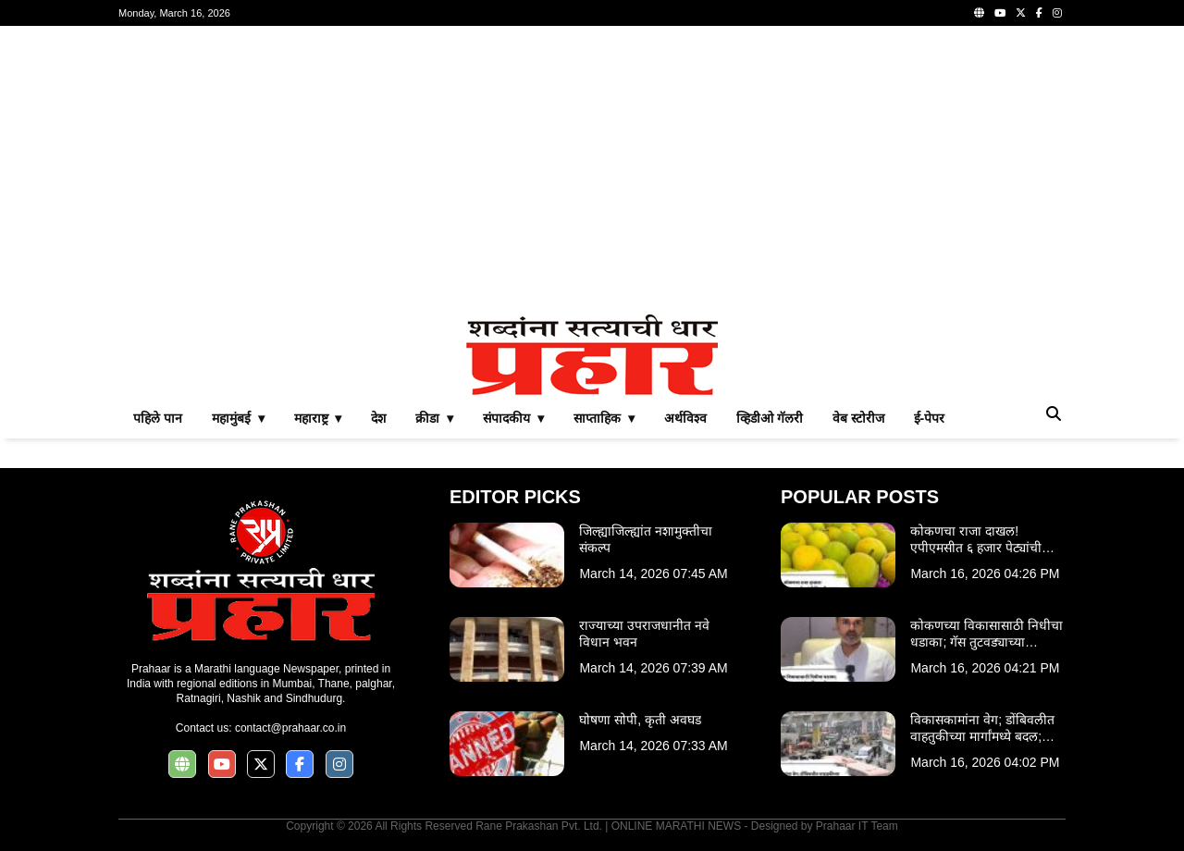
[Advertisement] (592, 170)
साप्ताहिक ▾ (604, 418)
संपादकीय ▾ (513, 418)
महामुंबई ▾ (238, 418)
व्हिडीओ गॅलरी (769, 418)
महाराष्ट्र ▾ (318, 418)
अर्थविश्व (685, 418)
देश (378, 418)
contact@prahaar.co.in (290, 728)
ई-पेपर (929, 418)
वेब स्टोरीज (858, 418)
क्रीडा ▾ (434, 418)
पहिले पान (157, 418)
